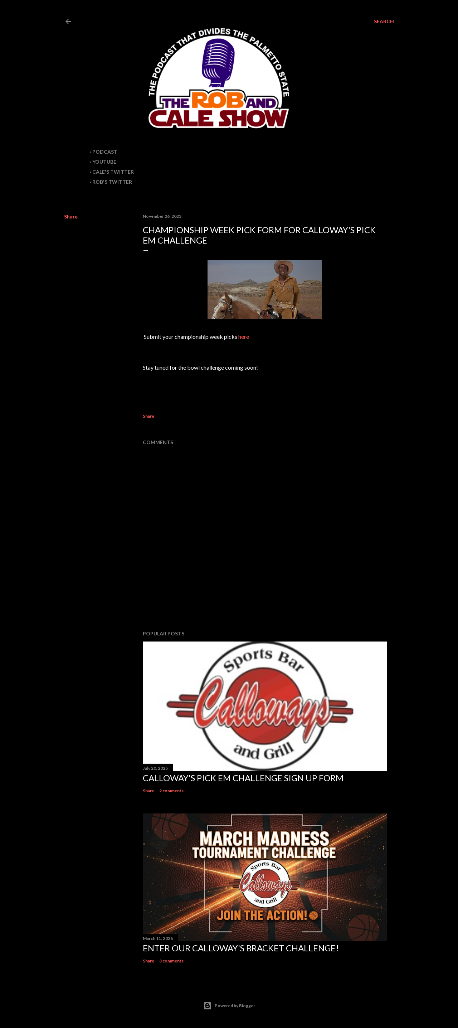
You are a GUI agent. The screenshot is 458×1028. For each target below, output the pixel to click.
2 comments (171, 790)
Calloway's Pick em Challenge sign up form (243, 778)
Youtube (104, 162)
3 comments (171, 961)
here (243, 336)
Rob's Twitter (112, 182)
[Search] (384, 21)
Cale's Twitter (113, 172)
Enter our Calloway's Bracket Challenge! (241, 948)
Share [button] (71, 216)
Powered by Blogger (229, 1005)
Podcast (104, 152)
